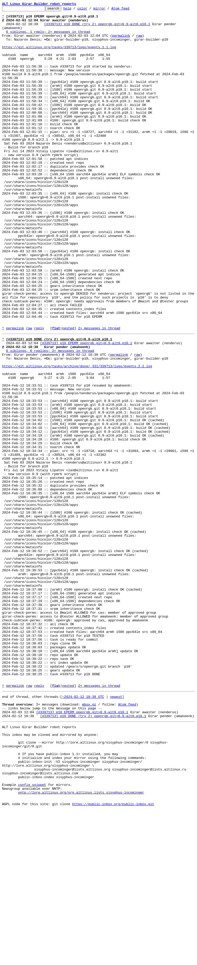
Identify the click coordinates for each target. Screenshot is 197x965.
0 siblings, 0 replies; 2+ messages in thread (50, 418)
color (90, 9)
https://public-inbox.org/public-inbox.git (113, 959)
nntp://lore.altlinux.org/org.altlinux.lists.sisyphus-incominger (81, 945)
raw (139, 41)
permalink (121, 41)
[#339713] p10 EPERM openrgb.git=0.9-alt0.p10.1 (86, 409)
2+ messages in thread (99, 392)
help (75, 9)
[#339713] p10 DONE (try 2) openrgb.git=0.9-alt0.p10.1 (97, 27)
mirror (107, 9)
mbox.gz (89, 841)
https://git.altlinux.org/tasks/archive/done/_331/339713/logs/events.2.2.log (77, 437)
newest (116, 832)
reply (39, 392)
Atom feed (128, 9)
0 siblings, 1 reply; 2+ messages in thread (48, 37)
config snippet (32, 936)
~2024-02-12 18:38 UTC (83, 832)
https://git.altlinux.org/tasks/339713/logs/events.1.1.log (59, 55)
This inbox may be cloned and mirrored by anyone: (50, 876)
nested (68, 392)
